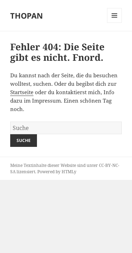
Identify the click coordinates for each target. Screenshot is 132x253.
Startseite (21, 92)
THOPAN (26, 15)
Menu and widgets (114, 22)
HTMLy (69, 172)
